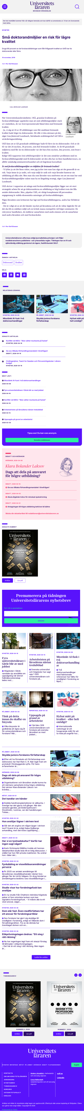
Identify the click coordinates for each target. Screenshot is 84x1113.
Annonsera (9, 1079)
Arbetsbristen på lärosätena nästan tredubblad (23, 410)
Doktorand (8, 262)
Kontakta (8, 1073)
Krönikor (9, 460)
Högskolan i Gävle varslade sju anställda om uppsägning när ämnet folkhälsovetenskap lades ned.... (13, 675)
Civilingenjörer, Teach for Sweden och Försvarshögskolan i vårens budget (33, 362)
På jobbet (40, 315)
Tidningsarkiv (10, 1086)
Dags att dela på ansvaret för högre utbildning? (26, 474)
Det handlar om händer (14, 798)
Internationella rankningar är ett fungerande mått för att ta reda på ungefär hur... (67, 729)
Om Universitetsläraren (15, 1076)
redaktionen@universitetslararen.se (43, 513)
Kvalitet (19, 262)
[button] (4, 274)
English (7, 1096)
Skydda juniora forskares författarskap (48, 319)
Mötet (4, 795)
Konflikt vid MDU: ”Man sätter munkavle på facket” (27, 341)
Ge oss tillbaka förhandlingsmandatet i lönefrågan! (27, 351)
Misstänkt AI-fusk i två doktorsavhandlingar (13, 319)
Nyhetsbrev (9, 1083)
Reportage (33, 710)
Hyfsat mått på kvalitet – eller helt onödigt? (67, 719)
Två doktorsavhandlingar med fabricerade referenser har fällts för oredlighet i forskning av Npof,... (67, 676)
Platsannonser (55, 1065)
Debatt (9, 353)
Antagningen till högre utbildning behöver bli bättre (29, 507)
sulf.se (60, 1073)
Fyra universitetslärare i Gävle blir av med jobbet (24, 390)
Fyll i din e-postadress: (13, 608)
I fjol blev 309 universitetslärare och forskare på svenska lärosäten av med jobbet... (39, 730)
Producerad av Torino (9, 1110)
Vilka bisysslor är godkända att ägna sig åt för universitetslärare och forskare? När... (14, 729)
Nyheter (5, 30)
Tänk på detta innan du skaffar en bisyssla (14, 719)
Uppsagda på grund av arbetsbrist (18, 419)
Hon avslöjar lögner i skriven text (20, 821)
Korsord (8, 1089)
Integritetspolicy (12, 1092)
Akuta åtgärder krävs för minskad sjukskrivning (27, 497)
